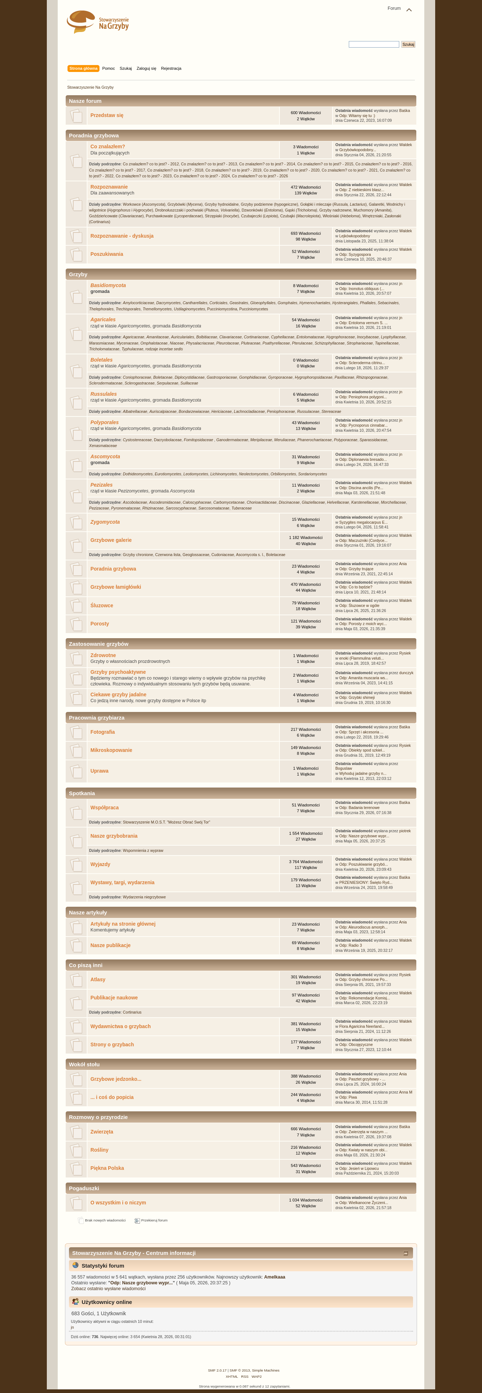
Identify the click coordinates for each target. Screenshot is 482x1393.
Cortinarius (132, 1012)
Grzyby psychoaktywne (118, 672)
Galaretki (376, 204)
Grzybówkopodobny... (357, 150)
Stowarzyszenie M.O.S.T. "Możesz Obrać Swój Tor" (166, 822)
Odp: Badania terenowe (359, 807)
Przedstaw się (106, 115)
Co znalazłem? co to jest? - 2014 (267, 164)
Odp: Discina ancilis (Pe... (361, 488)
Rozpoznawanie (109, 187)
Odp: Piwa (348, 1097)
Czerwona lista (167, 554)
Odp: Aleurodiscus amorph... (363, 927)
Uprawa (99, 771)
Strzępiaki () (222, 216)
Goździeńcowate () (116, 216)
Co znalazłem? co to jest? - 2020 (291, 170)
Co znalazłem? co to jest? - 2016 (383, 164)
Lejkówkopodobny (354, 236)
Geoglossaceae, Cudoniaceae (208, 554)
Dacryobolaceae (168, 440)
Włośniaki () (341, 216)
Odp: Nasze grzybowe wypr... (364, 836)
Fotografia (102, 732)
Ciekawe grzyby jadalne (118, 694)
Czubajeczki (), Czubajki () (280, 216)
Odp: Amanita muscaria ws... (363, 678)
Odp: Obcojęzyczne (356, 1044)
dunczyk (406, 673)
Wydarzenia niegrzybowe (144, 897)
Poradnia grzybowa (113, 569)
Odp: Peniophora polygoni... (363, 397)
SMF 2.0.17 (217, 1370)
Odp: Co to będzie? (355, 587)
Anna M (406, 1092)
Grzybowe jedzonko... (115, 1079)
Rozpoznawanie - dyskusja (122, 236)
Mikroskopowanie (111, 750)
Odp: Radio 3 (350, 945)
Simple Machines (265, 1370)
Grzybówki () (185, 204)
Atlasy (97, 979)
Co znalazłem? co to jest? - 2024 (202, 176)
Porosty (99, 624)
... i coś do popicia (112, 1097)
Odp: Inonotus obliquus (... (361, 288)
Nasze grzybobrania (114, 836)
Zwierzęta (101, 1132)
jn (400, 283)
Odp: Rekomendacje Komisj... (364, 998)
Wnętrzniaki (373, 216)
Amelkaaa (274, 1277)
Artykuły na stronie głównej (122, 924)
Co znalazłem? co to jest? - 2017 (117, 170)
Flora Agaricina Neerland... (362, 1026)
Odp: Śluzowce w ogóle (359, 605)
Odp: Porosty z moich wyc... (363, 623)
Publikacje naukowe (114, 998)
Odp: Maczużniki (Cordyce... (363, 540)
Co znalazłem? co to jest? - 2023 (144, 176)
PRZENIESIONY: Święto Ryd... (366, 882)
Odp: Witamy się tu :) (357, 115)
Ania (403, 563)
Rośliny (99, 1150)
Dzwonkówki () (262, 210)
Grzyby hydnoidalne (222, 204)
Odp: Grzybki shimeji (357, 697)
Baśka (404, 110)
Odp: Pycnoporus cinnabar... (363, 425)
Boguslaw (343, 768)
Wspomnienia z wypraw (143, 850)
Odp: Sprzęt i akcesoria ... (361, 732)
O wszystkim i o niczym (118, 1202)
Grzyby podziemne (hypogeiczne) (269, 204)
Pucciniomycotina (222, 309)
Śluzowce (101, 605)
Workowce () (144, 204)
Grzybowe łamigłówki (115, 587)
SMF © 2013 (240, 1370)
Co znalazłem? (107, 146)
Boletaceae (275, 554)
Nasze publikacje (110, 945)
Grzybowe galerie (111, 540)
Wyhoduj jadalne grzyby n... (363, 773)
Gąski (301, 210)
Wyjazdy (100, 864)
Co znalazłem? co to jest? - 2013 (209, 164)
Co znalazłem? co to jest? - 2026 (260, 176)
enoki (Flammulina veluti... (361, 658)
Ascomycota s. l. (250, 554)
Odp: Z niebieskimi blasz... (361, 190)
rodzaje (164, 349)
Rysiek (405, 653)
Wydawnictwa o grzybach (120, 1026)
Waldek (405, 144)
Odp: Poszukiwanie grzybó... (363, 864)
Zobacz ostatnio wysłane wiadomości (108, 1288)
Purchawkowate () (174, 216)
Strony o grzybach (112, 1044)
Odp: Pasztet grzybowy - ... (362, 1079)
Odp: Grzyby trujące (356, 569)
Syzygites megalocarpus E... (363, 522)
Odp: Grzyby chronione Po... (363, 979)
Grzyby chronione (138, 554)
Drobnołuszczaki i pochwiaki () (197, 210)
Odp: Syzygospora (355, 254)
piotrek (405, 831)
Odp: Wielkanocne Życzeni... (363, 1202)
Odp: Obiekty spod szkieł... (362, 750)
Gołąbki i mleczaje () (333, 204)
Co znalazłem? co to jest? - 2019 (233, 170)
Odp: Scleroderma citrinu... (362, 363)
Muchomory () (372, 210)
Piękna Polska (107, 1168)
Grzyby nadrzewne (335, 210)
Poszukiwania (106, 254)
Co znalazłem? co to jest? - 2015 (325, 164)
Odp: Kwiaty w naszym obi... (363, 1150)
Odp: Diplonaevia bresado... (363, 459)
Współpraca (104, 807)
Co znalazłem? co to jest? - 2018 (175, 170)
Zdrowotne (103, 655)
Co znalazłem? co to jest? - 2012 (151, 164)
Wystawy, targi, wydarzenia (122, 882)
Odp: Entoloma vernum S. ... (363, 323)
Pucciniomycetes (253, 309)
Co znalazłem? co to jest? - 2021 (349, 170)
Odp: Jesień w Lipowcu (359, 1168)
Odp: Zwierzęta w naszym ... (363, 1132)
